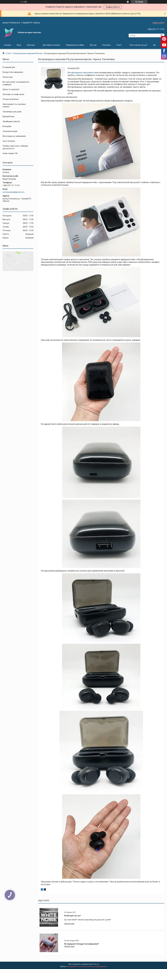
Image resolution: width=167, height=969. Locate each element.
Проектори (8, 77)
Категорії (31, 45)
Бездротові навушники (13, 72)
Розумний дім (9, 67)
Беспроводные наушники (80, 72)
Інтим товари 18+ (10, 153)
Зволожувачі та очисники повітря (14, 105)
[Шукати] (161, 35)
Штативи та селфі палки (13, 94)
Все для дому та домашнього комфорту (16, 83)
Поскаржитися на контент (76, 966)
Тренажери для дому (12, 111)
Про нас (93, 45)
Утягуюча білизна (10, 99)
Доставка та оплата (51, 45)
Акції (19, 45)
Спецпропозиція (10, 131)
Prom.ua (96, 964)
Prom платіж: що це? (138, 45)
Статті (119, 45)
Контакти (106, 45)
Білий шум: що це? (72, 916)
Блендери (7, 126)
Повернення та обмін (75, 45)
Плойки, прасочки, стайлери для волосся (15, 147)
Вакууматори (8, 116)
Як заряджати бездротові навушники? (81, 944)
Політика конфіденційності (97, 966)
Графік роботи (113, 7)
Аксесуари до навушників (14, 136)
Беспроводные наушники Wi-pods (28, 53)
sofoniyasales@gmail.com (13, 192)
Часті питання (9, 141)
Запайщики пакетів (11, 121)
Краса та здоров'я (11, 89)
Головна (7, 45)
